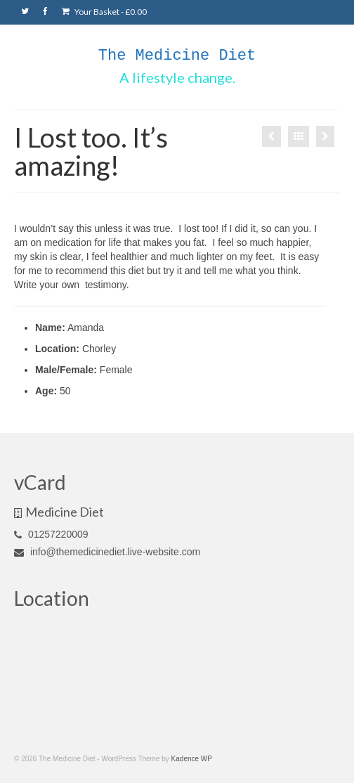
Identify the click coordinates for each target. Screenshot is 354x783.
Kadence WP (191, 759)
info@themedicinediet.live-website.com (107, 551)
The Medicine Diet (177, 56)
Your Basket (104, 11)
